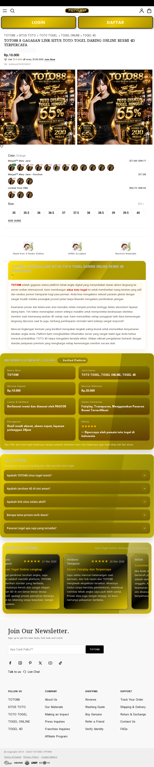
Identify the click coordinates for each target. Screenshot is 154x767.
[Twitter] (42, 663)
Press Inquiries (55, 721)
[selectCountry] (141, 203)
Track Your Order (131, 699)
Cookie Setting (49, 757)
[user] (141, 10)
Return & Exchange (133, 714)
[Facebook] (12, 663)
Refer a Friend (94, 721)
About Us (51, 699)
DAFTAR (115, 22)
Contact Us (127, 721)
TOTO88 (9, 35)
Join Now (49, 59)
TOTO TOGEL (48, 35)
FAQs (124, 729)
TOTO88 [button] (95, 649)
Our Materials (54, 707)
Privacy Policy (31, 757)
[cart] (149, 10)
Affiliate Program (56, 736)
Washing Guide (95, 707)
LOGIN (38, 22)
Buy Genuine (93, 714)
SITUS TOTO (27, 35)
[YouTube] (52, 663)
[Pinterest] (32, 663)
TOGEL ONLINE (70, 35)
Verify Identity (94, 729)
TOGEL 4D (89, 35)
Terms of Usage (12, 757)
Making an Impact (57, 714)
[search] (12, 10)
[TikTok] (62, 663)
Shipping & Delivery (133, 707)
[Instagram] (22, 663)
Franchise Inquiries (57, 729)
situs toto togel (77, 289)
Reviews (90, 699)
